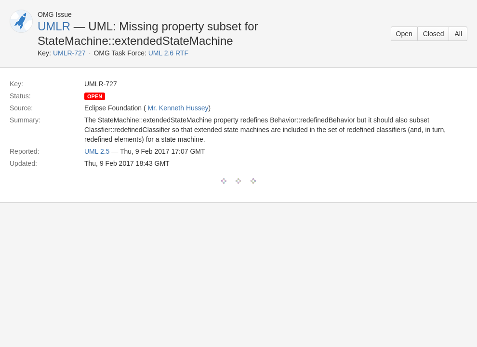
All (458, 34)
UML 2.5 (96, 151)
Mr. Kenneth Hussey (178, 108)
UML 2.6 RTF (168, 53)
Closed (433, 34)
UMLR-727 (69, 53)
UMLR (54, 26)
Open (404, 34)
